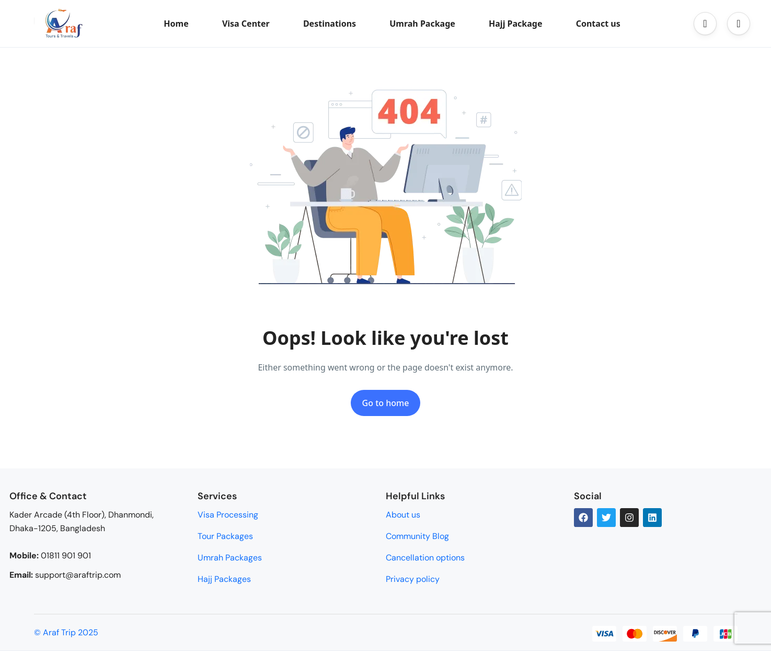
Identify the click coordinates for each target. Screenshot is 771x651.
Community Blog (417, 536)
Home (176, 23)
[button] (705, 23)
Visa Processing (228, 514)
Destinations (329, 23)
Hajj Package (515, 23)
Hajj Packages (224, 579)
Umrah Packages (230, 557)
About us (403, 514)
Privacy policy (413, 579)
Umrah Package (422, 23)
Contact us (598, 23)
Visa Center (246, 23)
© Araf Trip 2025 (66, 632)
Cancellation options (425, 557)
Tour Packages (225, 536)
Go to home (385, 403)
